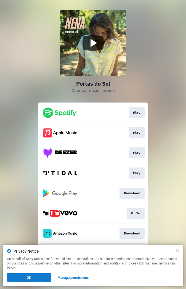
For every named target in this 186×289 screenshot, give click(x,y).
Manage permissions (73, 278)
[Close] (177, 250)
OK (29, 278)
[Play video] (93, 43)
